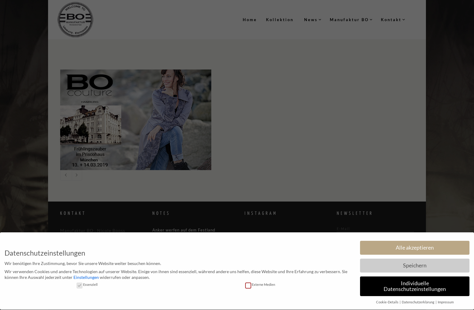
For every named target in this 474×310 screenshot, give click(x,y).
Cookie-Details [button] (387, 300)
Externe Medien (260, 282)
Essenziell (87, 282)
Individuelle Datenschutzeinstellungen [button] (415, 284)
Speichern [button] (415, 263)
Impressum (446, 300)
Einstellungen (86, 275)
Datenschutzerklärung (418, 300)
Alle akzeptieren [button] (415, 245)
